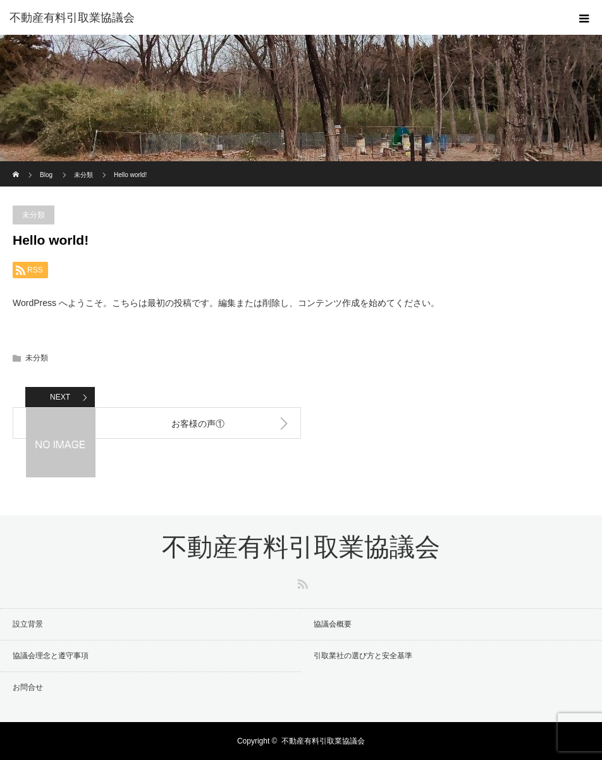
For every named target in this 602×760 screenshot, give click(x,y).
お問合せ (28, 687)
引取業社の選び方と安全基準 (363, 655)
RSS (301, 581)
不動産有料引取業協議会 (72, 17)
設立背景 (28, 624)
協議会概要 (333, 624)
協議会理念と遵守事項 (51, 655)
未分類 (33, 215)
